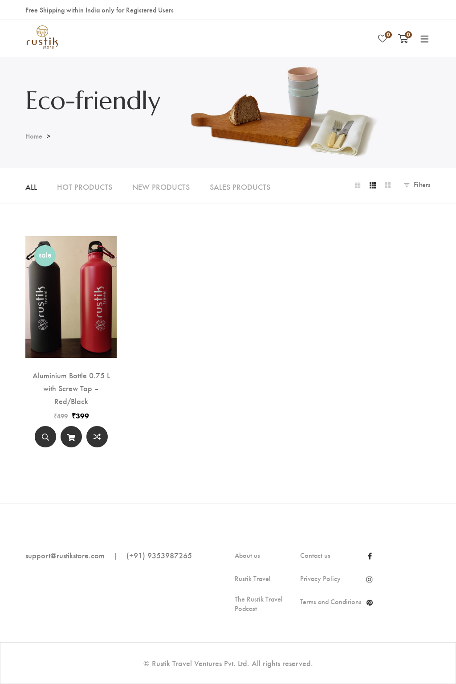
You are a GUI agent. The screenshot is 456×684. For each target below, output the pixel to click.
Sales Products (240, 186)
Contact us (315, 555)
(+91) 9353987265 (159, 555)
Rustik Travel (253, 578)
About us (247, 555)
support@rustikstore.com (65, 555)
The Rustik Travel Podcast (259, 603)
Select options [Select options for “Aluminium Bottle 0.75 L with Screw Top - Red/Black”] (71, 438)
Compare (97, 436)
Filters (422, 184)
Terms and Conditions (331, 601)
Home (33, 135)
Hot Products (84, 186)
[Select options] (71, 436)
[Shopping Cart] (403, 38)
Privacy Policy (320, 578)
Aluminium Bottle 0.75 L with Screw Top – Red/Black (71, 387)
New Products (161, 186)
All (31, 186)
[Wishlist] (382, 38)
